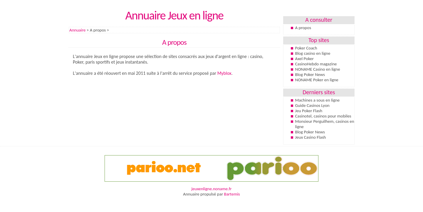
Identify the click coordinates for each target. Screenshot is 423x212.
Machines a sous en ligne (317, 100)
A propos (303, 27)
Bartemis (232, 194)
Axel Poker (304, 58)
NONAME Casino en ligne (317, 69)
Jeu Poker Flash (309, 110)
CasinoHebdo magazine (316, 64)
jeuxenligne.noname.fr (211, 188)
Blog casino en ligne (312, 53)
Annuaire (77, 30)
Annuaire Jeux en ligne (174, 15)
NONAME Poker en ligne (316, 79)
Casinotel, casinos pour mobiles (323, 116)
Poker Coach (306, 48)
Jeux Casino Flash (310, 137)
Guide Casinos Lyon (312, 105)
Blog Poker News (310, 74)
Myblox (224, 73)
